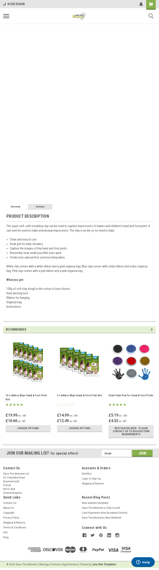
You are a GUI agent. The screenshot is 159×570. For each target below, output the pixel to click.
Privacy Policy (11, 517)
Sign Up (96, 478)
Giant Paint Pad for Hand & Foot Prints (131, 395)
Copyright (8, 512)
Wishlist (86, 473)
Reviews (40, 206)
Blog (6, 537)
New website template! (95, 502)
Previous (146, 329)
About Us (8, 507)
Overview (15, 206)
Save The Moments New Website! (101, 517)
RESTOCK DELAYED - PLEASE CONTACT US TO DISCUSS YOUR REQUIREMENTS (131, 431)
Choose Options (28, 428)
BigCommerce (70, 564)
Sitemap (44, 564)
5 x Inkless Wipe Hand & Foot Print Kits (79, 395)
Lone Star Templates (104, 564)
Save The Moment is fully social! (101, 507)
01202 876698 (14, 4)
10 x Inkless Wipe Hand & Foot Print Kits (26, 397)
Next (152, 329)
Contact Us (9, 502)
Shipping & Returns (93, 483)
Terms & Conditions (14, 527)
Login (85, 478)
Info (5, 532)
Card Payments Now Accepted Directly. (105, 512)
